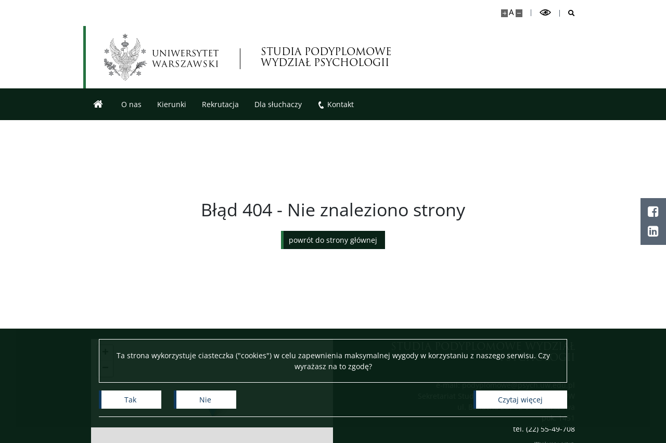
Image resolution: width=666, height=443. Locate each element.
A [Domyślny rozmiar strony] (511, 12)
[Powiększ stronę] (504, 13)
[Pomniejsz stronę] (519, 13)
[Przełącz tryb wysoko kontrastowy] (545, 12)
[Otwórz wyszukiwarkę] (567, 13)
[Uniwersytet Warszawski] (161, 57)
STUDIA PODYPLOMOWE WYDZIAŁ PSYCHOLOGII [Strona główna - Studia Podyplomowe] (326, 57)
